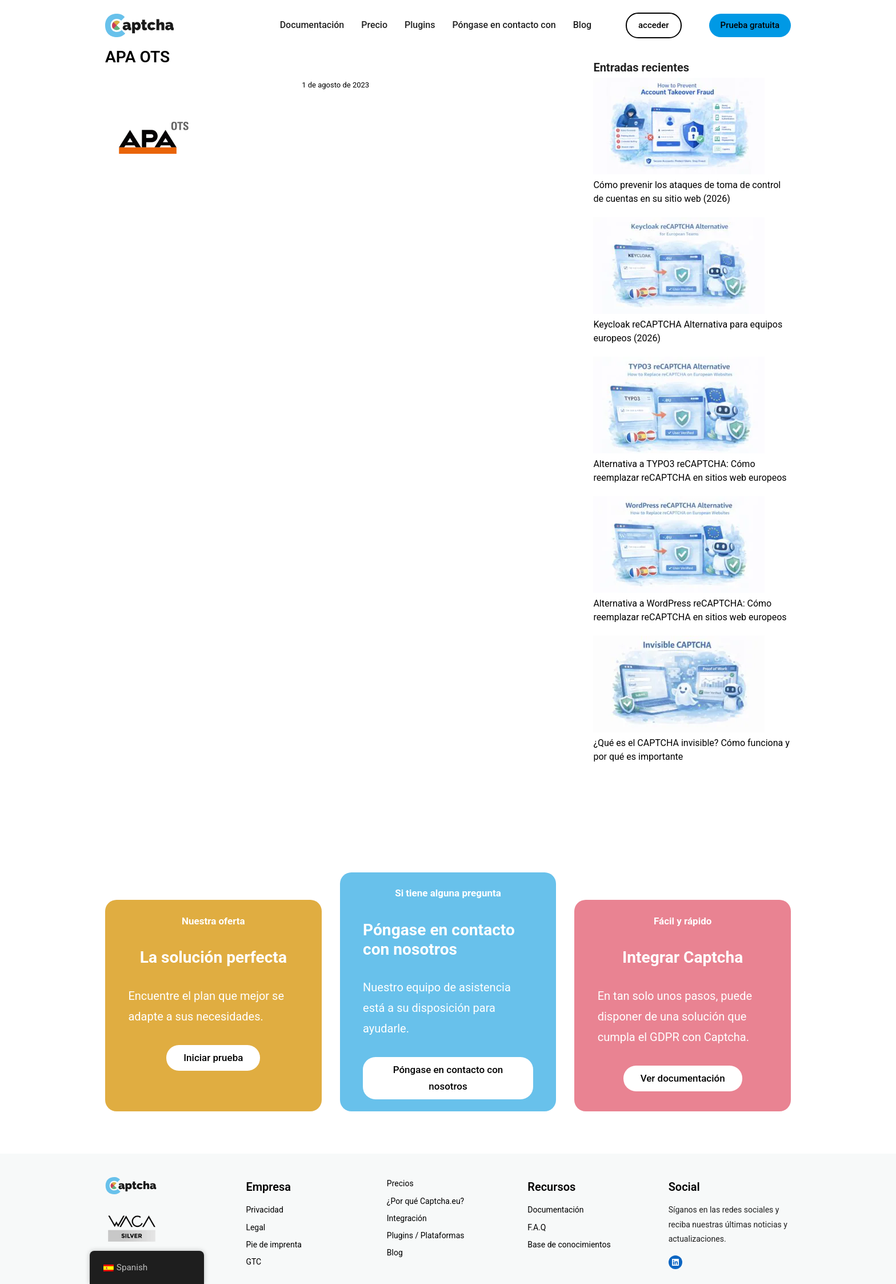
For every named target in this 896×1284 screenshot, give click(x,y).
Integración (407, 1218)
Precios (400, 1183)
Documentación (555, 1209)
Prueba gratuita (750, 25)
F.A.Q (536, 1227)
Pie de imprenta (273, 1244)
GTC (253, 1261)
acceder (653, 25)
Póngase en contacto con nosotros (448, 1078)
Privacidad (264, 1209)
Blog (395, 1252)
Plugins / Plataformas (426, 1235)
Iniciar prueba (213, 1057)
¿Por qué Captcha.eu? (425, 1201)
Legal (255, 1227)
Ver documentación (683, 1078)
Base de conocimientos (569, 1244)
